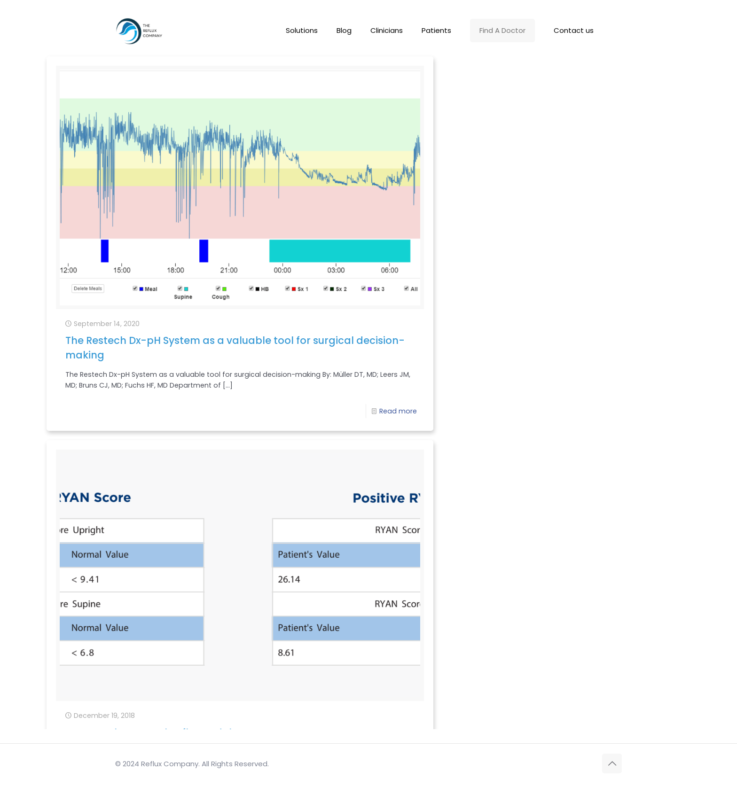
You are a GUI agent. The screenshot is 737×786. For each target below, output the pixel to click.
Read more (217, 334)
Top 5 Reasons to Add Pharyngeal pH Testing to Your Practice (144, 571)
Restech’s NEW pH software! (572, 312)
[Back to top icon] (612, 763)
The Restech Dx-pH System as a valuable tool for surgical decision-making (147, 237)
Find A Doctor (502, 30)
